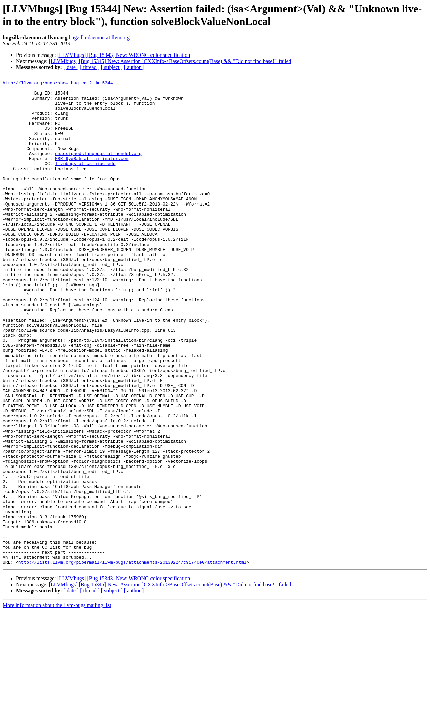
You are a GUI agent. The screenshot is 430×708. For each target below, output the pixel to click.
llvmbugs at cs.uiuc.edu (85, 181)
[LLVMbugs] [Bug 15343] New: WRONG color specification (123, 55)
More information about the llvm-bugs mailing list (57, 702)
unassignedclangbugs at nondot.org (98, 168)
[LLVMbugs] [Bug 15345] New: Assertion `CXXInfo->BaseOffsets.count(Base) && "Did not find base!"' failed (170, 61)
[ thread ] (90, 67)
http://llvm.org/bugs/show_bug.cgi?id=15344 (58, 84)
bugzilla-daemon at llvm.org (99, 37)
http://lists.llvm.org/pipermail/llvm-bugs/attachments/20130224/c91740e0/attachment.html (132, 659)
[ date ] (71, 67)
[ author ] (134, 67)
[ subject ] (112, 67)
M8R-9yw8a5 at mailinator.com (91, 175)
